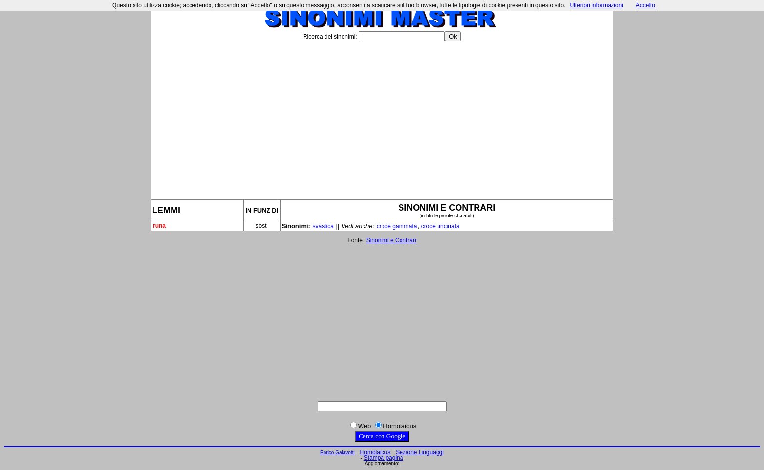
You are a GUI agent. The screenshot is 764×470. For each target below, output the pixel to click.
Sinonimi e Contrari (391, 240)
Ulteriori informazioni (596, 5)
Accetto (645, 5)
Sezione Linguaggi (420, 452)
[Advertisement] (382, 116)
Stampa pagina (383, 457)
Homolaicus (375, 452)
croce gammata (397, 226)
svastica (323, 226)
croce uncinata (440, 226)
